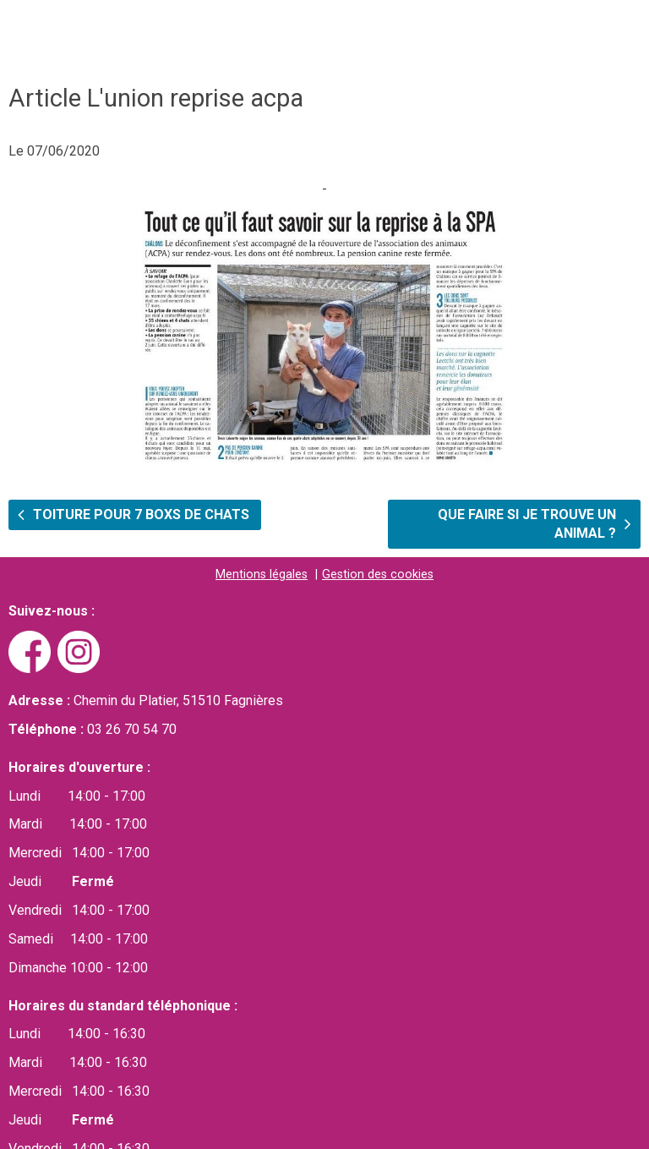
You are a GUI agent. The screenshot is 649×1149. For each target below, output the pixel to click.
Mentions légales (261, 574)
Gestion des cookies (378, 574)
